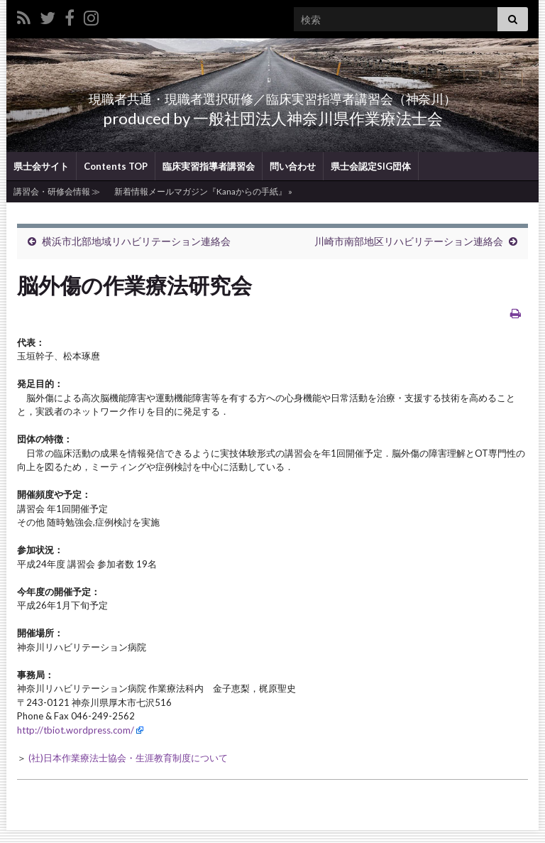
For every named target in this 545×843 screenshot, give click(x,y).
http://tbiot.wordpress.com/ (75, 743)
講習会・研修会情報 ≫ (56, 204)
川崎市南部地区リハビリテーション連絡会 (408, 254)
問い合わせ (293, 179)
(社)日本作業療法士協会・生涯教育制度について (128, 770)
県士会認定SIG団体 (371, 179)
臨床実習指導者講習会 (209, 179)
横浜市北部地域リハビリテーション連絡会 (136, 254)
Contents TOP (116, 179)
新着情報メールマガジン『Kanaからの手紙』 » (203, 204)
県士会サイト (41, 179)
